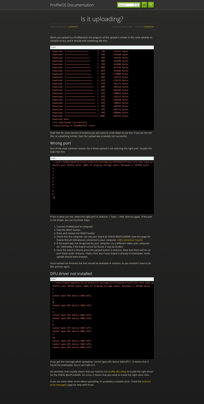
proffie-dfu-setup (117, 371)
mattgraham (149, 26)
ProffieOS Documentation (72, 4)
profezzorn (73, 26)
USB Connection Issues (129, 239)
